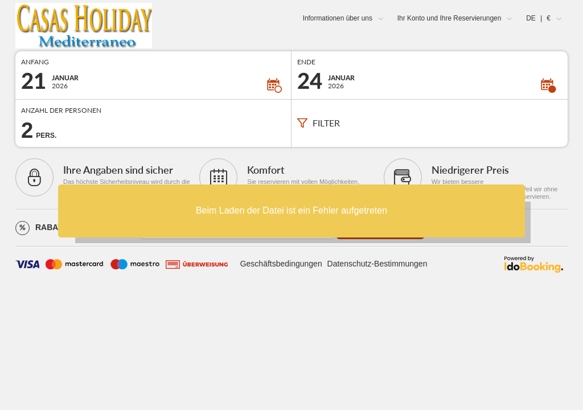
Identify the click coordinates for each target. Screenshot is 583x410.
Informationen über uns (337, 18)
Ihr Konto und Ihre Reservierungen (449, 18)
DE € (538, 18)
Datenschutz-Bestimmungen (377, 263)
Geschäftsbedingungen (281, 263)
